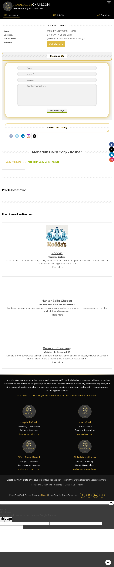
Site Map (58, 485)
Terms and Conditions (41, 485)
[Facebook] (82, 495)
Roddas (57, 253)
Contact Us (70, 485)
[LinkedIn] (95, 495)
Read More (57, 267)
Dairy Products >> (15, 162)
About (80, 485)
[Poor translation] (8, 519)
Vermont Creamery (57, 348)
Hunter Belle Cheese (57, 301)
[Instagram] (102, 495)
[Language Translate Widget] (13, 15)
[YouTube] (88, 495)
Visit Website (56, 44)
